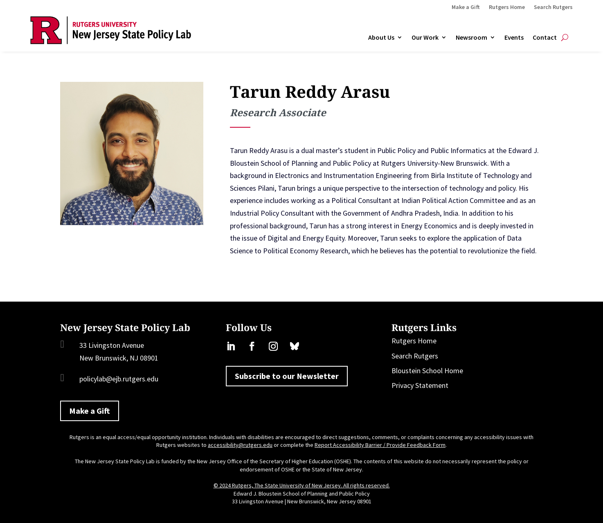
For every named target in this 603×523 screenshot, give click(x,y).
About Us (381, 37)
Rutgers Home (507, 7)
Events (514, 37)
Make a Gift (466, 7)
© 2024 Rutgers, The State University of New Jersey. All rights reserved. (302, 485)
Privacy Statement (420, 385)
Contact (545, 37)
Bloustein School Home (427, 370)
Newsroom (471, 37)
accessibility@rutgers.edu (240, 445)
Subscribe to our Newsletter (287, 376)
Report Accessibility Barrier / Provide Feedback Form (380, 445)
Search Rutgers (553, 7)
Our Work (425, 37)
